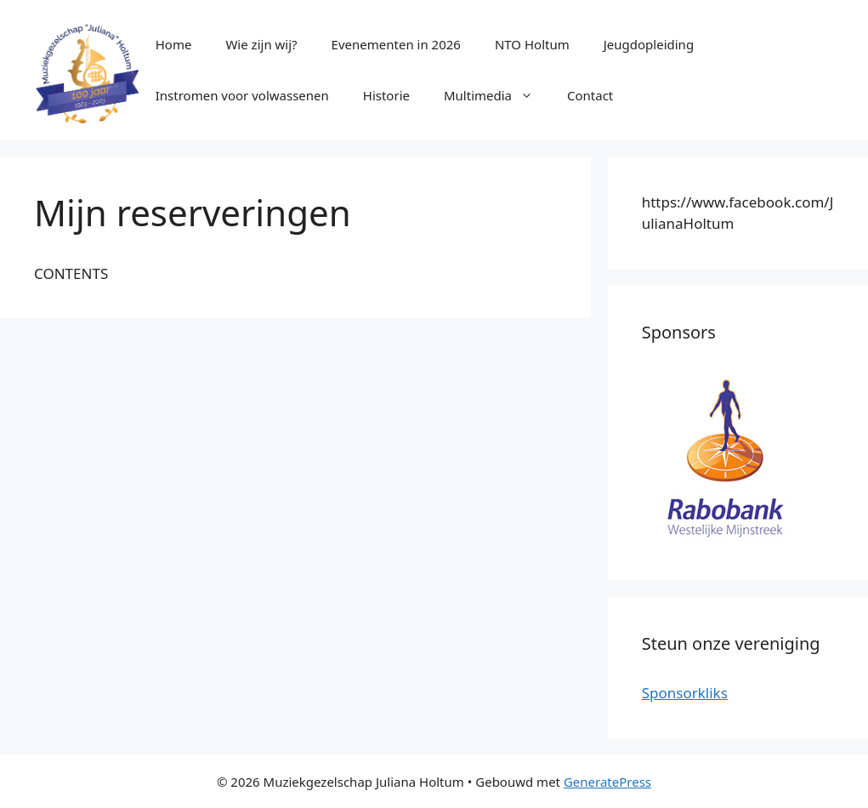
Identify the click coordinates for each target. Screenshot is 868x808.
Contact (590, 95)
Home (174, 44)
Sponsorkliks (685, 693)
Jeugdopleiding (649, 44)
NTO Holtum (532, 44)
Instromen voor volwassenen (242, 95)
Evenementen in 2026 (396, 44)
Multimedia (497, 95)
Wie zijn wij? (261, 44)
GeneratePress (607, 781)
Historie (386, 95)
